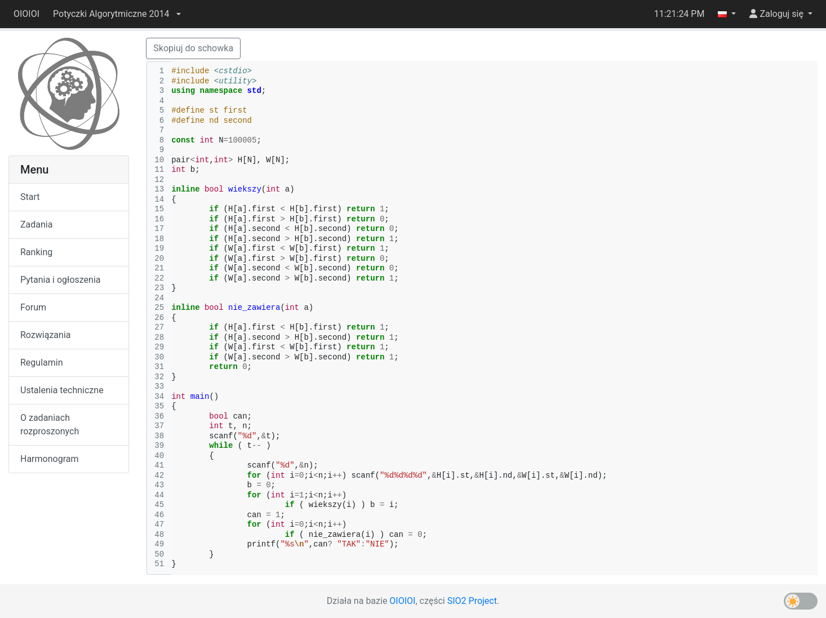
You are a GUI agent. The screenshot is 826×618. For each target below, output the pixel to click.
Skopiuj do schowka (193, 48)
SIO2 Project (472, 600)
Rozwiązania (45, 335)
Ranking (36, 252)
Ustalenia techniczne (62, 390)
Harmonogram (49, 459)
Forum (33, 307)
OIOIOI (26, 13)
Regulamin (41, 362)
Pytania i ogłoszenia (60, 279)
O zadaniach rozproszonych (49, 424)
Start (29, 197)
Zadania (36, 224)
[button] (116, 14)
